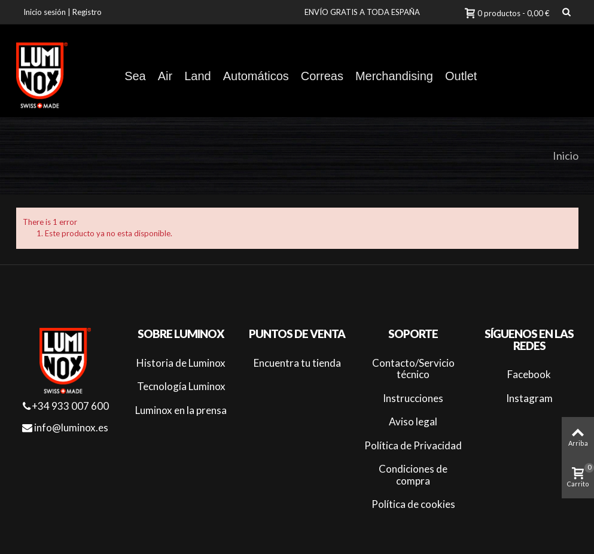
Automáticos (256, 76)
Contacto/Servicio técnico (413, 369)
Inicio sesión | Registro (62, 12)
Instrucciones (413, 398)
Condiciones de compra (413, 474)
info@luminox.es (65, 427)
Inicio (565, 155)
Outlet (461, 76)
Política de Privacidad (413, 445)
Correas (322, 76)
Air (165, 76)
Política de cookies (413, 504)
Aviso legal (413, 421)
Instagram (529, 398)
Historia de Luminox (181, 363)
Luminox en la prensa (181, 410)
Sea (135, 76)
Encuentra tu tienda (297, 363)
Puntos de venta (297, 334)
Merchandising (394, 76)
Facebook (529, 374)
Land (197, 76)
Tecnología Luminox (181, 386)
